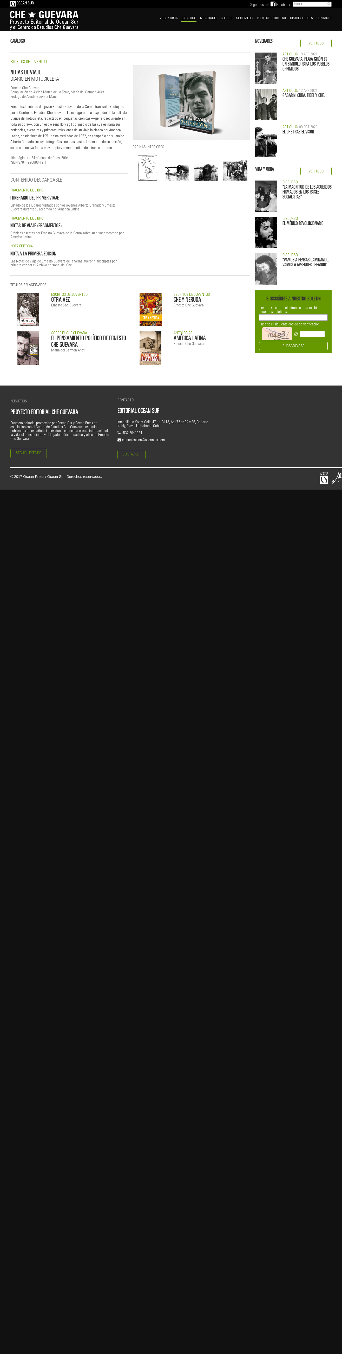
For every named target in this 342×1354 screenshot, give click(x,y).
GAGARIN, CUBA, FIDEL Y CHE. (303, 95)
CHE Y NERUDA (187, 300)
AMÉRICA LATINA (190, 339)
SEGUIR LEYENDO (28, 453)
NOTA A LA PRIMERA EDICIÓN (33, 254)
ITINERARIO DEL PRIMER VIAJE (34, 198)
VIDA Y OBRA (169, 18)
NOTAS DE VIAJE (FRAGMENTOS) (36, 226)
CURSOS (226, 18)
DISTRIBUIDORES (301, 18)
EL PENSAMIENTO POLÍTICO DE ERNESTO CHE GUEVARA (88, 342)
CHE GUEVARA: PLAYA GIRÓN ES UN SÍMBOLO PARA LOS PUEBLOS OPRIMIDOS (306, 64)
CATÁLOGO (189, 18)
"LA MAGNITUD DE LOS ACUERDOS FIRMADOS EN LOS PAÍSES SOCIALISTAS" (307, 192)
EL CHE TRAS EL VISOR (298, 132)
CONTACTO (324, 18)
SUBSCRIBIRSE (293, 346)
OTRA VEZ (60, 300)
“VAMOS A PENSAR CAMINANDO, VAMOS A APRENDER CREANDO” (305, 263)
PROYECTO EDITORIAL (271, 18)
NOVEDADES (209, 18)
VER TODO (316, 44)
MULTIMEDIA (245, 18)
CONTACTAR (132, 455)
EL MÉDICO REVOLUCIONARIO (303, 223)
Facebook (280, 5)
